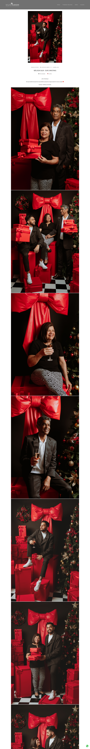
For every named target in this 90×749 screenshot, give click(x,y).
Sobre (76, 4)
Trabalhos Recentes (67, 4)
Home (58, 4)
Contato (82, 4)
